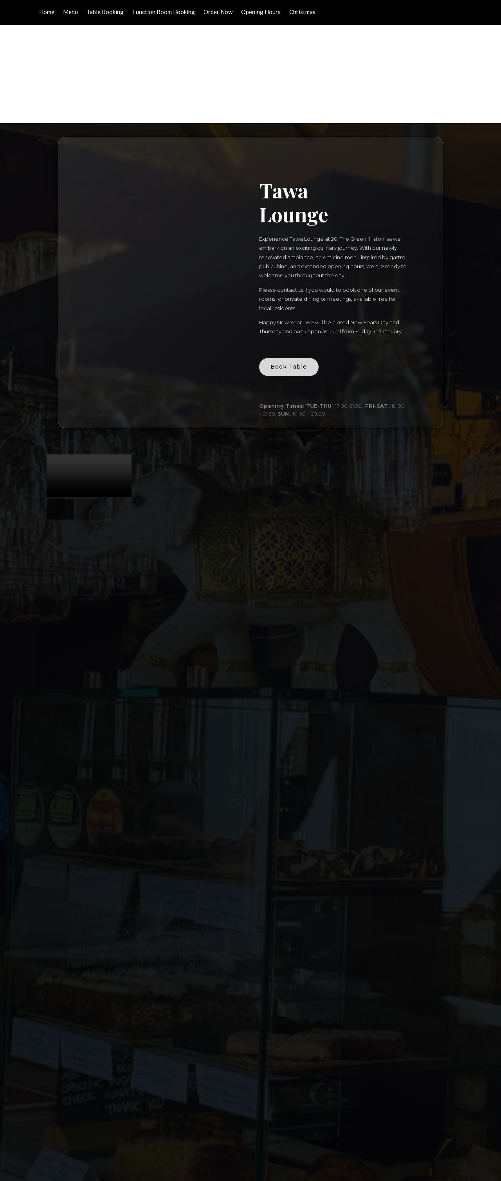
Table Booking (105, 12)
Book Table (293, 271)
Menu (70, 12)
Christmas (302, 12)
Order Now (218, 12)
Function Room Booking (163, 12)
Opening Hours (261, 12)
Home (46, 12)
